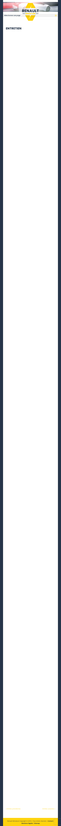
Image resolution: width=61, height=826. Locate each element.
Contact (50, 821)
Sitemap (37, 823)
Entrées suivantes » (48, 809)
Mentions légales (27, 823)
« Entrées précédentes (13, 809)
